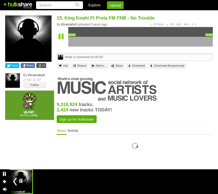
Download (136, 66)
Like (63, 66)
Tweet (14, 65)
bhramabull (36, 75)
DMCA (160, 14)
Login (106, 14)
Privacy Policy (184, 14)
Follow (35, 84)
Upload (115, 5)
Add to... (98, 66)
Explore (94, 5)
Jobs (143, 14)
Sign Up (125, 14)
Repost (79, 66)
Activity (73, 131)
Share (29, 65)
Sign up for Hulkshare (76, 119)
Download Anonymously (167, 66)
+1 (43, 65)
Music (61, 131)
